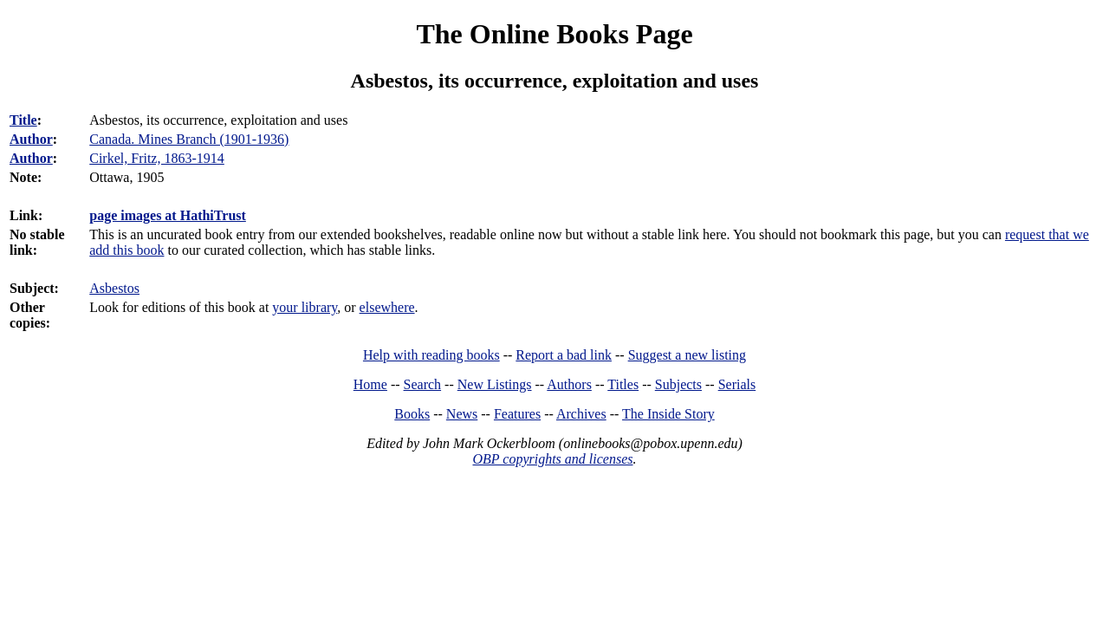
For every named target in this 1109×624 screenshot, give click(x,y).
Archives (581, 413)
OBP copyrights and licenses (552, 459)
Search (423, 384)
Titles (623, 384)
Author (31, 139)
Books (412, 413)
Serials (737, 384)
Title (23, 120)
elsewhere (387, 307)
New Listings (494, 384)
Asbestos (114, 288)
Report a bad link (564, 355)
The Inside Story (668, 413)
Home (370, 384)
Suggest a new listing (687, 355)
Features (517, 413)
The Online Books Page (554, 33)
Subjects (678, 384)
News (461, 413)
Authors (569, 384)
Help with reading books (431, 355)
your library (304, 307)
